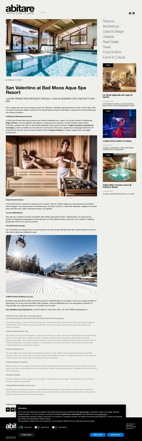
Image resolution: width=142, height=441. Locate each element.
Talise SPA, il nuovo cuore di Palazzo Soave (117, 186)
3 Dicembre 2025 (108, 191)
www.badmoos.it (81, 310)
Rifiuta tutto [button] (97, 435)
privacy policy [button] (84, 412)
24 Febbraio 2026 (108, 101)
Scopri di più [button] (26, 435)
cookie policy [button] (102, 414)
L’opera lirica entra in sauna (117, 141)
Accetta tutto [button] (115, 435)
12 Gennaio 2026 (108, 145)
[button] (8, 410)
